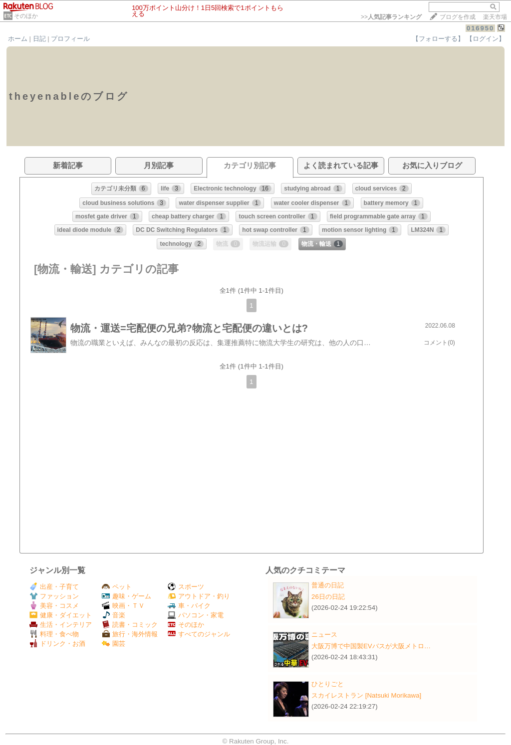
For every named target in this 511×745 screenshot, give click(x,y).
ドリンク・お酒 (57, 643)
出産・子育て (54, 586)
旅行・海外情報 (130, 634)
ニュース (324, 634)
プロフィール (70, 38)
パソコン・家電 (196, 615)
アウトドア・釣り (199, 596)
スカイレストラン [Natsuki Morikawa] (366, 695)
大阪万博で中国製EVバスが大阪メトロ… (371, 646)
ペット (117, 586)
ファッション (54, 596)
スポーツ (186, 586)
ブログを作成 (458, 16)
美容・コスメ (54, 605)
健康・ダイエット (60, 615)
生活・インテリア (60, 624)
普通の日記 (327, 585)
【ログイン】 (485, 38)
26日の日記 (328, 596)
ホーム (17, 38)
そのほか (26, 15)
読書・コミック (130, 624)
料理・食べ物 (54, 634)
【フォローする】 (438, 38)
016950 (480, 28)
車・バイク (189, 605)
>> (391, 16)
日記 (39, 38)
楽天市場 (495, 16)
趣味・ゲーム (126, 596)
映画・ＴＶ (123, 605)
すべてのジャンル (199, 634)
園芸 (113, 643)
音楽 (113, 615)
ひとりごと (327, 684)
